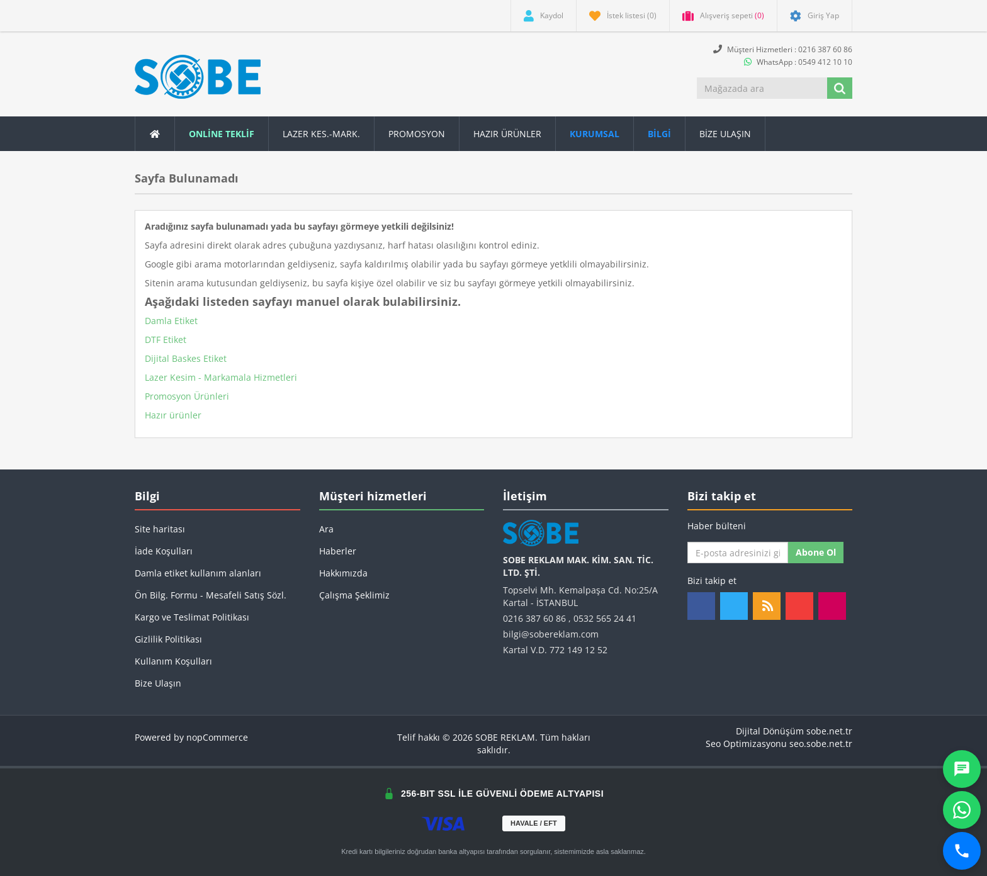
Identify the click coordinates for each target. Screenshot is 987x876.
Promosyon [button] (416, 134)
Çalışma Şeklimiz (354, 595)
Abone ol (816, 552)
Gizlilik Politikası (168, 639)
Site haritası (160, 529)
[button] (659, 133)
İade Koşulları (164, 551)
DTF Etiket (165, 339)
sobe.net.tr (829, 731)
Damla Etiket (171, 321)
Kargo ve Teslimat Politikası (192, 617)
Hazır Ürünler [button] (507, 134)
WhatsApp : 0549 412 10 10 (798, 62)
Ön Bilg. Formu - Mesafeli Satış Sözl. (210, 595)
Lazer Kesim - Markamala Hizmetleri (221, 377)
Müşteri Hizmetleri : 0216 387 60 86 (782, 49)
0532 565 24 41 (604, 618)
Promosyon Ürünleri (187, 396)
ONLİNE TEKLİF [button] (221, 134)
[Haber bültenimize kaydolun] (737, 552)
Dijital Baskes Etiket (186, 358)
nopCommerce (217, 737)
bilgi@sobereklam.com (551, 634)
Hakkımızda (343, 573)
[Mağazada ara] (763, 88)
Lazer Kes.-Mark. (321, 134)
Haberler (337, 551)
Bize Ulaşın (725, 134)
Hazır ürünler (173, 415)
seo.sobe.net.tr (820, 744)
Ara (326, 529)
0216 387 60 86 (534, 618)
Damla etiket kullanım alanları (198, 573)
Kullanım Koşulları (173, 661)
